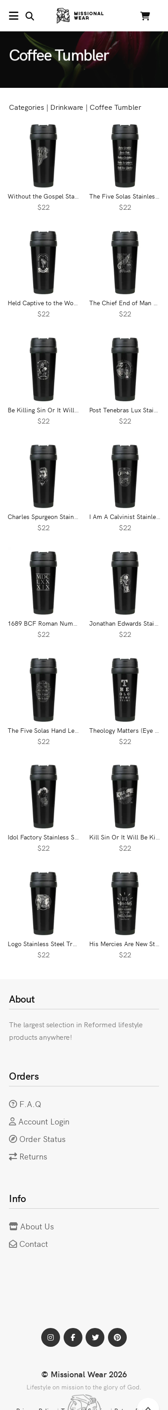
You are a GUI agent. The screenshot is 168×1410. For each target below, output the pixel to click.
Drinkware (67, 107)
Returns (33, 1156)
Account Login (44, 1121)
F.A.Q (30, 1103)
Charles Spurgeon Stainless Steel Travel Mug (71, 516)
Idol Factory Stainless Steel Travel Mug (63, 836)
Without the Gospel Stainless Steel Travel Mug (74, 195)
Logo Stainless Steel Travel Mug (53, 943)
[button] (21, 15)
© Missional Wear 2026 (83, 1374)
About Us (37, 1226)
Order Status (42, 1138)
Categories (26, 107)
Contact (33, 1243)
